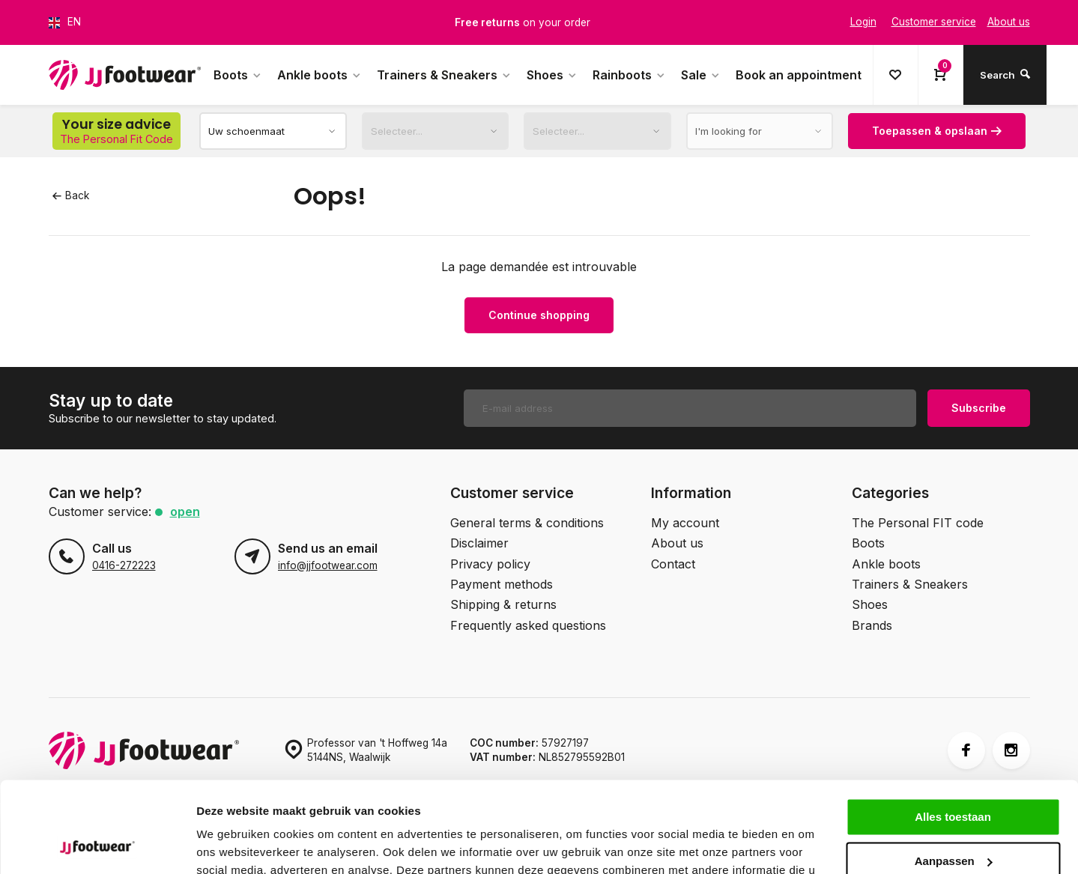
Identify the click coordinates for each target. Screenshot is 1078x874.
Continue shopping (539, 315)
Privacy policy (490, 563)
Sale (701, 74)
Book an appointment (799, 74)
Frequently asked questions (528, 625)
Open (185, 511)
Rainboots (629, 74)
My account (685, 522)
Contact (673, 563)
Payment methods (501, 584)
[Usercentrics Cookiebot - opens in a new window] (97, 845)
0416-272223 (124, 565)
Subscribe (978, 407)
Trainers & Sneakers (444, 74)
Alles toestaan (953, 732)
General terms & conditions (527, 522)
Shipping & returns (503, 604)
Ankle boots (319, 74)
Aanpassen (954, 775)
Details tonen (231, 844)
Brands (872, 625)
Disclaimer (479, 542)
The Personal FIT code (918, 522)
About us (677, 542)
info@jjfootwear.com (328, 565)
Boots (238, 74)
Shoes (552, 74)
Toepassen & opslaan (937, 130)
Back (70, 195)
